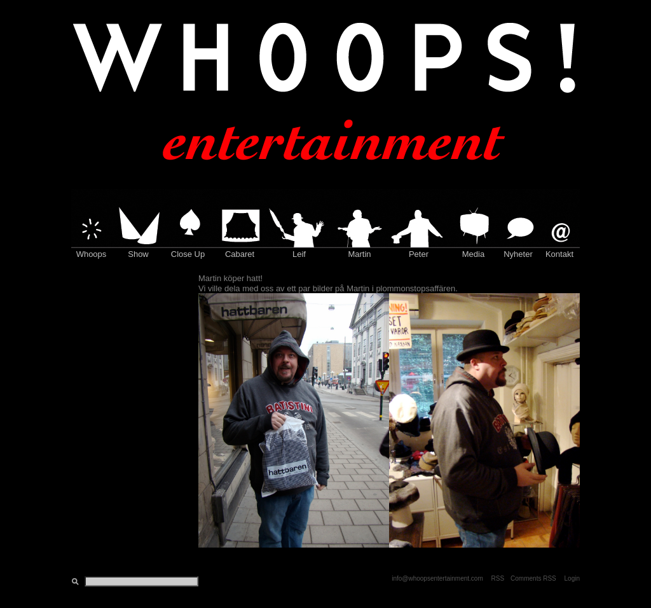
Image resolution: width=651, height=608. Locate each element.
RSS (498, 578)
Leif (299, 254)
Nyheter (518, 254)
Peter (418, 254)
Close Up (188, 254)
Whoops (91, 254)
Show (138, 254)
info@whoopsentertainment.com (437, 578)
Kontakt (559, 254)
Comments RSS (533, 578)
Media (473, 254)
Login (572, 578)
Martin (359, 254)
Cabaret (239, 254)
